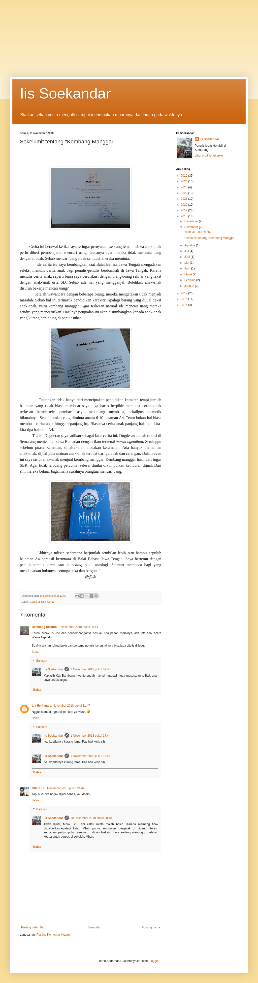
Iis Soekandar (65, 93)
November (191, 227)
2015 (184, 305)
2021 (184, 198)
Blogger (154, 961)
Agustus (190, 245)
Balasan (41, 660)
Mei (187, 262)
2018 (184, 216)
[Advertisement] (129, 34)
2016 (184, 299)
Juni (187, 257)
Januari (189, 286)
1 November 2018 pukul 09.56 (90, 669)
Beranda (93, 927)
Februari (190, 280)
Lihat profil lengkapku (209, 155)
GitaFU (36, 788)
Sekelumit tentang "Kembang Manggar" (210, 238)
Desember (191, 221)
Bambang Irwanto (44, 627)
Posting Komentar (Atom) (53, 934)
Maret (188, 274)
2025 (184, 175)
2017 (184, 293)
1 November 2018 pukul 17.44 (90, 735)
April (187, 268)
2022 (184, 193)
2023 (184, 187)
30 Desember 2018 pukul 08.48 (91, 818)
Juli (187, 251)
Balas (35, 652)
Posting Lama (151, 927)
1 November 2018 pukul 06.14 (78, 627)
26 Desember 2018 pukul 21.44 (63, 788)
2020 (184, 204)
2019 (184, 210)
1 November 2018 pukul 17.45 (90, 756)
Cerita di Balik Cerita (42, 601)
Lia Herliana (40, 705)
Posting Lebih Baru (33, 927)
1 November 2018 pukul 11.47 (70, 705)
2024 (184, 181)
